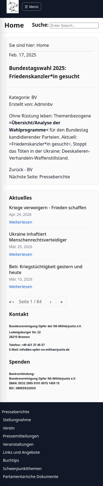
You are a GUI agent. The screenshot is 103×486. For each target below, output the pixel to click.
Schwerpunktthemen (22, 468)
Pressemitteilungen (21, 436)
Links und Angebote (21, 452)
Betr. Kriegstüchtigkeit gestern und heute (45, 269)
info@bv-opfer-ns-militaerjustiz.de (44, 349)
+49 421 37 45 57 (33, 345)
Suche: (40, 24)
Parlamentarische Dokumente (30, 476)
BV (29, 170)
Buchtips (11, 460)
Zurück (16, 170)
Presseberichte (55, 177)
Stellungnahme (17, 419)
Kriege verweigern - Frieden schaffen (47, 208)
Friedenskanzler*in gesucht (40, 144)
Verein (9, 428)
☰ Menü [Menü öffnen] (31, 7)
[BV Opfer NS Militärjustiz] (13, 6)
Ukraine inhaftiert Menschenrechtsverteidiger (38, 237)
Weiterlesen (20, 222)
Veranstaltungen (18, 444)
